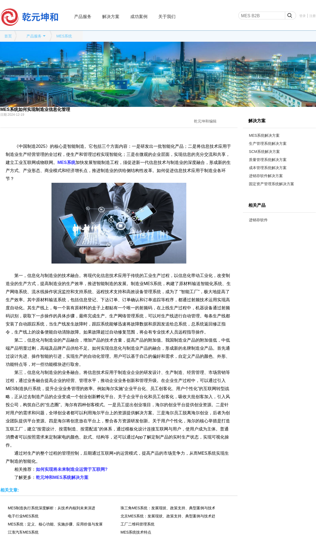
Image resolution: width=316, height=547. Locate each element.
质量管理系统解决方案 (268, 159)
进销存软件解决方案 (266, 176)
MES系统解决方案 (264, 135)
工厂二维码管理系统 (137, 524)
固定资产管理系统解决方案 (271, 184)
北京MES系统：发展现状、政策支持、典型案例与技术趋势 (168, 516)
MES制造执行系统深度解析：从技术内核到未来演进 (51, 508)
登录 (302, 16)
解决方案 (110, 16)
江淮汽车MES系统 (23, 532)
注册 (312, 16)
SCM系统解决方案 (264, 151)
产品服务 (82, 16)
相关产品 (257, 205)
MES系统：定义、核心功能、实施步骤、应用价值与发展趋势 (55, 524)
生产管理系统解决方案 (268, 143)
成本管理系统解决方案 (268, 168)
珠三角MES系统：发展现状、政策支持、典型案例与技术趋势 (168, 508)
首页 (8, 36)
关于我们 (167, 16)
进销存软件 (258, 220)
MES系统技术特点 (136, 532)
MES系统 (64, 36)
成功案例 (138, 16)
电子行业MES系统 (23, 516)
